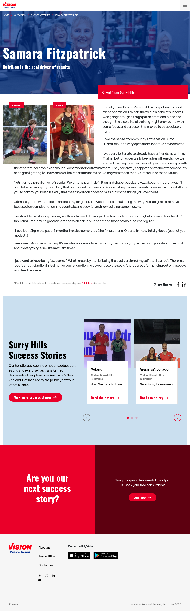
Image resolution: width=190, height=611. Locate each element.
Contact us (46, 565)
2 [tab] (132, 418)
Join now (140, 497)
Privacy (13, 604)
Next (177, 417)
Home (6, 15)
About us (44, 547)
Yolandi (97, 369)
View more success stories (32, 397)
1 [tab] (128, 418)
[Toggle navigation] (185, 5)
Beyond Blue (47, 556)
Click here (88, 283)
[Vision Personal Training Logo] (9, 5)
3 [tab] (136, 418)
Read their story (102, 397)
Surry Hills (127, 92)
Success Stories (40, 15)
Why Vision (20, 15)
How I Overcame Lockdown (107, 384)
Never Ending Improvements (156, 384)
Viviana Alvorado (154, 369)
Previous (86, 417)
